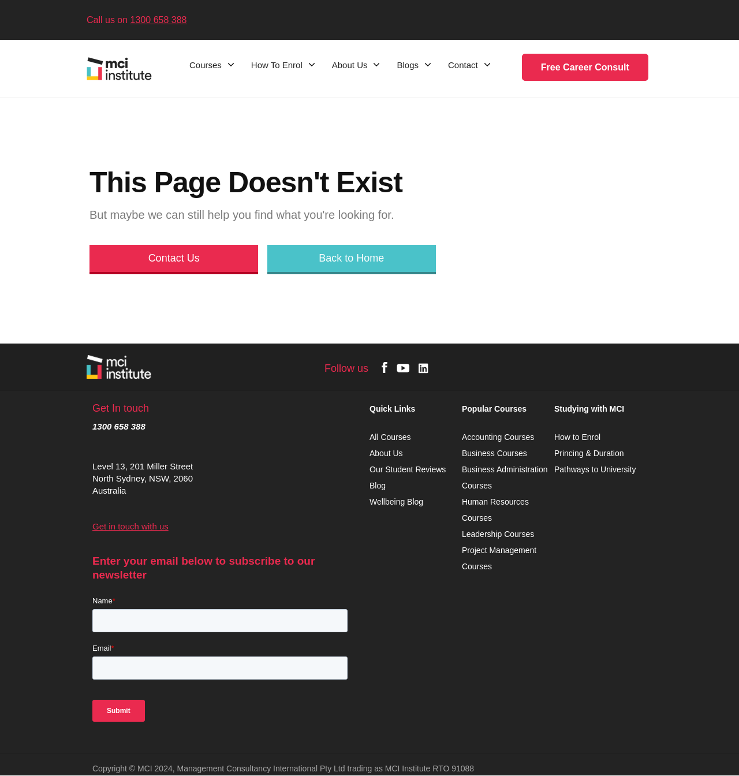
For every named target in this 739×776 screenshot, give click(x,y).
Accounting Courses (498, 437)
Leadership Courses (498, 534)
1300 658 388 (158, 20)
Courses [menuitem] (205, 65)
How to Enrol (577, 437)
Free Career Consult (585, 67)
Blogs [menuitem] (408, 65)
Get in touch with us (130, 526)
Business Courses (494, 453)
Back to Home (351, 258)
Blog (378, 485)
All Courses (391, 437)
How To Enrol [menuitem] (277, 65)
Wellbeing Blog (396, 501)
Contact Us (174, 258)
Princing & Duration (590, 453)
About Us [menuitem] (350, 65)
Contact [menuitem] (463, 65)
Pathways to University (596, 469)
